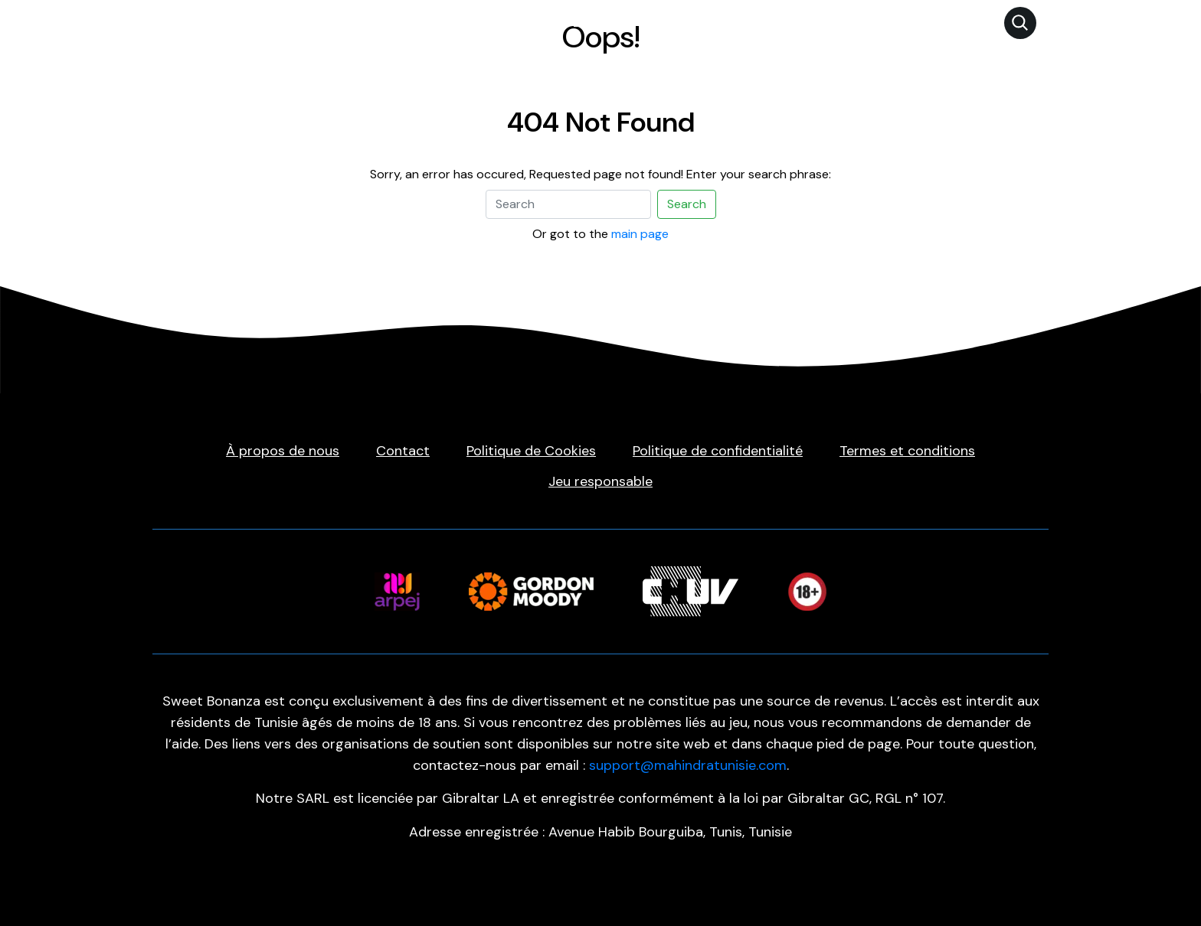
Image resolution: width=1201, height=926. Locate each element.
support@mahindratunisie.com (688, 765)
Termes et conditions (907, 451)
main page (640, 234)
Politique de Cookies (531, 451)
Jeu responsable (600, 481)
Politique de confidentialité (718, 451)
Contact (403, 451)
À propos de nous (282, 451)
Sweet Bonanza (578, 22)
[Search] (568, 204)
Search (686, 204)
